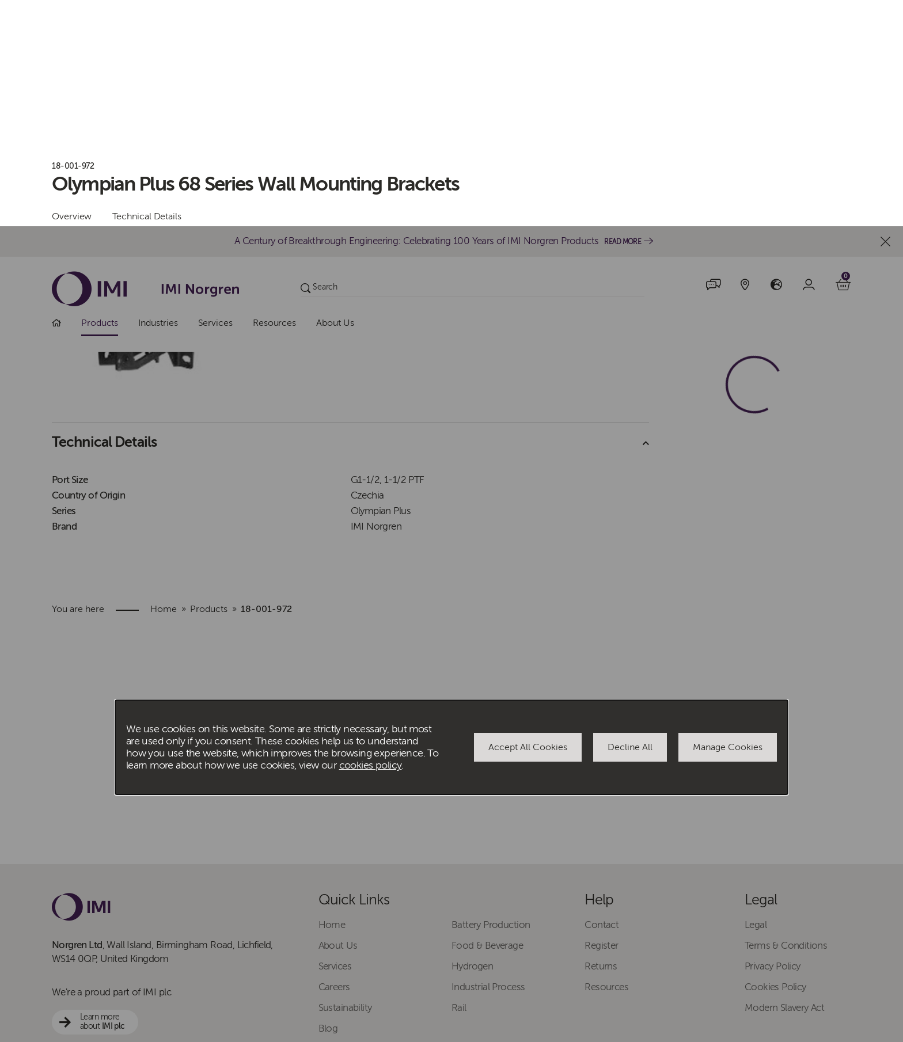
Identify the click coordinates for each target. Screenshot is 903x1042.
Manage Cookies (727, 521)
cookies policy (370, 539)
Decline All (630, 521)
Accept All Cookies (527, 521)
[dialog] (451, 521)
